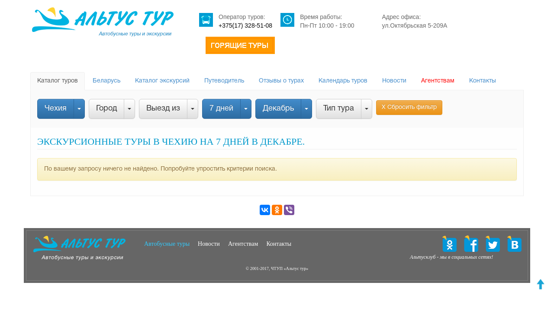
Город (106, 108)
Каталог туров (57, 81)
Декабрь (278, 108)
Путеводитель (224, 81)
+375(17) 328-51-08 (245, 25)
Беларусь (106, 81)
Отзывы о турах (281, 81)
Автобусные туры (167, 244)
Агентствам (437, 81)
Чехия (56, 108)
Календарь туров (343, 81)
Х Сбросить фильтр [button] (409, 107)
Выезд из (163, 108)
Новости (394, 81)
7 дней (221, 108)
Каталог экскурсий (162, 81)
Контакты (482, 81)
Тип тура (338, 108)
